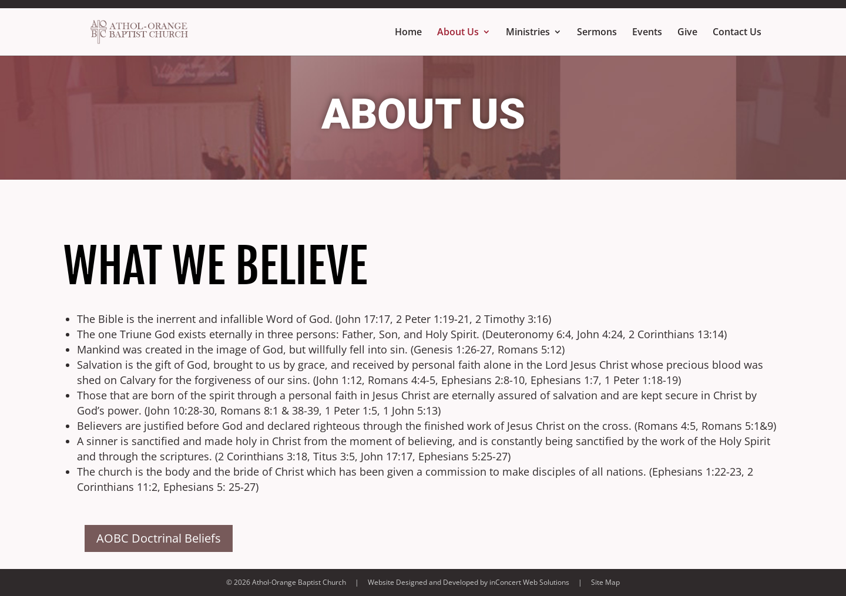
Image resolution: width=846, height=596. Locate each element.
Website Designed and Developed (423, 582)
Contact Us (737, 33)
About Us (458, 33)
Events (647, 33)
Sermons (597, 33)
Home (408, 33)
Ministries (528, 33)
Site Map (605, 582)
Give (687, 33)
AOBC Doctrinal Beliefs (158, 538)
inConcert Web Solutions (529, 582)
